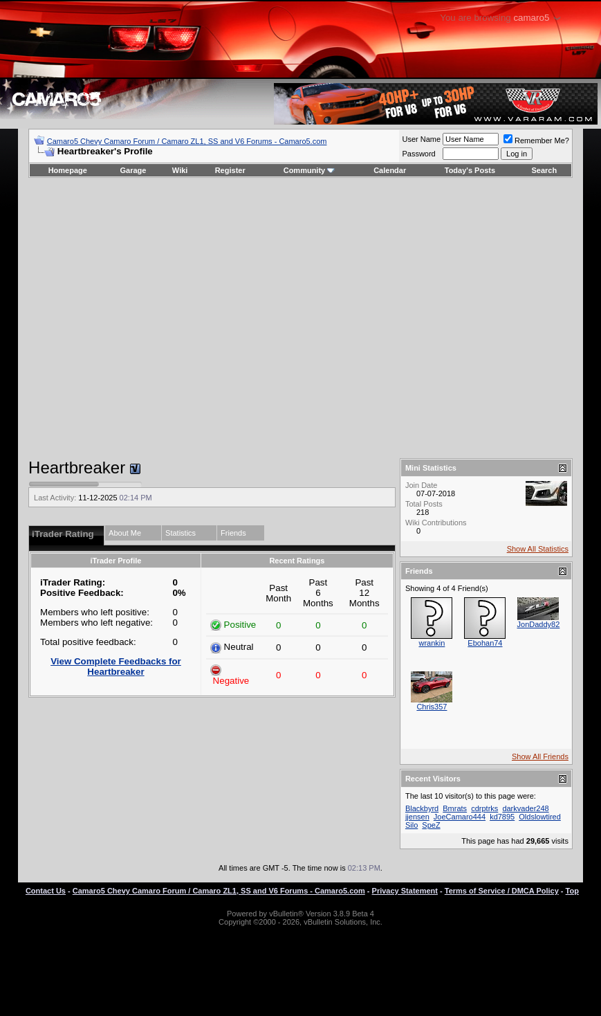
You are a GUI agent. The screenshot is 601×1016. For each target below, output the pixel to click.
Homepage (67, 170)
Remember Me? (536, 140)
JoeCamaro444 (460, 817)
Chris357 (431, 706)
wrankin (431, 643)
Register (230, 170)
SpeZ (431, 825)
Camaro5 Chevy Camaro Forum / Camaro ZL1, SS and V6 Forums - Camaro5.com (187, 141)
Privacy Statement (405, 891)
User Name (421, 139)
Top (572, 891)
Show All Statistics (537, 549)
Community (309, 170)
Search (544, 170)
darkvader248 (525, 808)
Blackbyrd (421, 808)
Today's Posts (470, 170)
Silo (411, 825)
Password (418, 153)
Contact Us (46, 891)
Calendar (389, 170)
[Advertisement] (291, 318)
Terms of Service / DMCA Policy (502, 891)
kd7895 (502, 817)
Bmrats (455, 808)
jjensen (417, 817)
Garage (133, 170)
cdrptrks (484, 808)
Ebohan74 (485, 643)
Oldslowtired (540, 817)
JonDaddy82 (538, 624)
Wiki (180, 170)
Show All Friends (540, 756)
